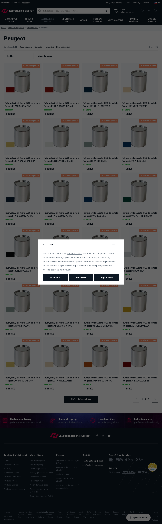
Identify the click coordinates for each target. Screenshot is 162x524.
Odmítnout (55, 277)
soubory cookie (74, 253)
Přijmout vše (107, 277)
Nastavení (81, 277)
